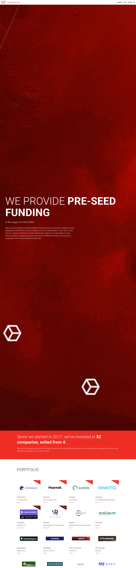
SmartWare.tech (13, 2)
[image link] (3, 2)
